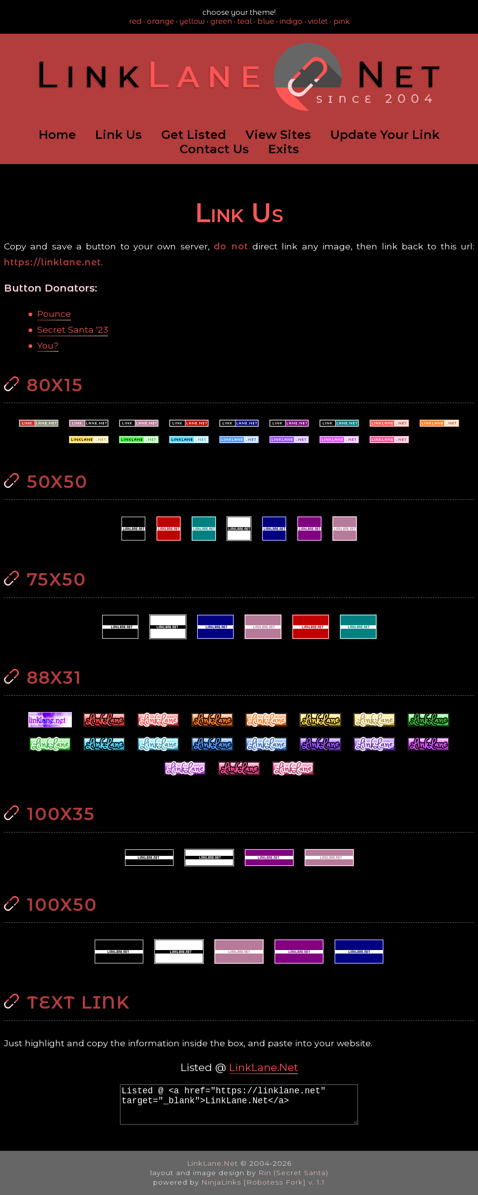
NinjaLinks (221, 1182)
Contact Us (214, 149)
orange (160, 21)
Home (57, 134)
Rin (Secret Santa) (293, 1173)
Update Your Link (384, 134)
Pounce (54, 313)
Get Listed (193, 134)
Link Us (118, 134)
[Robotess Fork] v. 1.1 (284, 1182)
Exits (283, 149)
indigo (291, 21)
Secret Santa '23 (72, 329)
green (221, 21)
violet (318, 21)
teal (245, 21)
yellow (192, 21)
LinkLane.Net (263, 1067)
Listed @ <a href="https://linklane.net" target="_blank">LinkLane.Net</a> (239, 1104)
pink (341, 21)
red (135, 21)
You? (48, 345)
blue (265, 21)
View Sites (278, 134)
